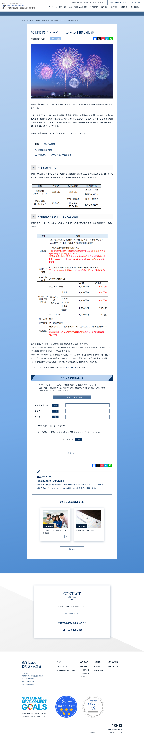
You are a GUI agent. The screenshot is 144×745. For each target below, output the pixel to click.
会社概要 (83, 666)
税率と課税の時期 (44, 150)
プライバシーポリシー (114, 729)
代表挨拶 (85, 670)
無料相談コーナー (69, 367)
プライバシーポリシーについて (51, 426)
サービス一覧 (61, 7)
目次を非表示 (49, 144)
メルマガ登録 (135, 2)
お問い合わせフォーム (118, 2)
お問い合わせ (113, 666)
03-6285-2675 (98, 2)
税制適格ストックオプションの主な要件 (53, 155)
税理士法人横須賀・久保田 (31, 665)
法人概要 (104, 7)
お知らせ (124, 7)
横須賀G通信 (135, 7)
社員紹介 (85, 673)
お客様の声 (94, 7)
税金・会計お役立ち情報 (78, 7)
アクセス (85, 676)
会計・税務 (56, 39)
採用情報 (114, 7)
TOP (51, 7)
